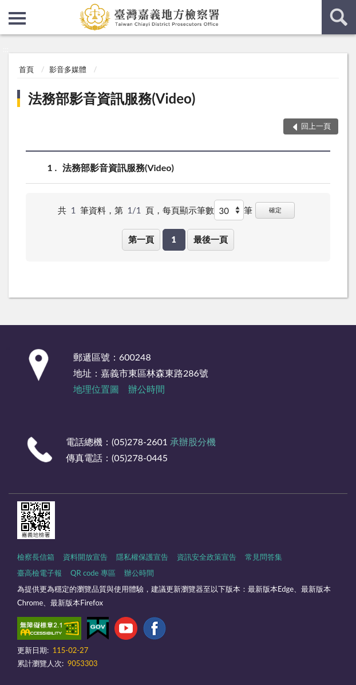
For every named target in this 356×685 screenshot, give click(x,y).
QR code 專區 (93, 572)
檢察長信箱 (35, 556)
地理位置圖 (96, 388)
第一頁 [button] (141, 239)
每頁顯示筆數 (188, 210)
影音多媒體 (67, 69)
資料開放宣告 (85, 556)
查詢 (339, 17)
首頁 (26, 69)
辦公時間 (146, 388)
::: (9, 8)
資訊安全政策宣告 (206, 556)
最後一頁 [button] (210, 239)
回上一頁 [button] (316, 125)
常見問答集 (263, 556)
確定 (275, 209)
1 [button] (173, 239)
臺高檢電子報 (39, 572)
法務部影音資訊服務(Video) (111, 98)
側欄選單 (17, 18)
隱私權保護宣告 (142, 556)
